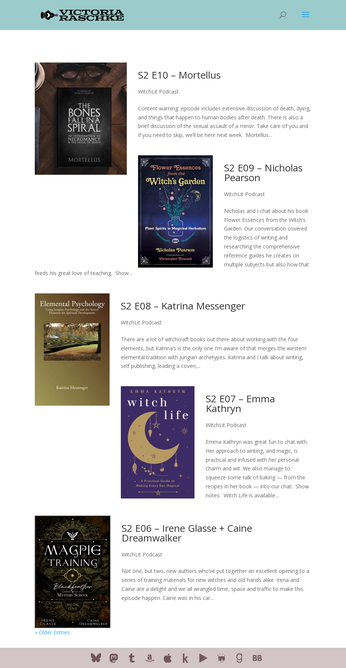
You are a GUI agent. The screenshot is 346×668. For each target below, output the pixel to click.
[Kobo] (185, 658)
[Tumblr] (131, 658)
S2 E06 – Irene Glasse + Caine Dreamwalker (187, 533)
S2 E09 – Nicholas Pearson (263, 172)
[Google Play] (203, 658)
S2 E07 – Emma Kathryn (240, 403)
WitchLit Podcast (158, 91)
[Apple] (167, 658)
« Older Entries (52, 632)
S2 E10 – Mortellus (179, 75)
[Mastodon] (113, 658)
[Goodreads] (239, 658)
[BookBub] (257, 658)
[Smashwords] (221, 658)
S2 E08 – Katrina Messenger (183, 305)
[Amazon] (149, 658)
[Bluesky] (96, 657)
